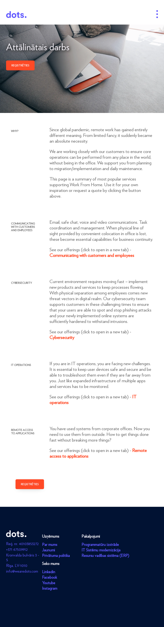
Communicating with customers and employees (91, 255)
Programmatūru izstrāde (100, 544)
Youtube (48, 582)
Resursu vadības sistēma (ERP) (105, 555)
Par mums (49, 544)
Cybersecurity (61, 337)
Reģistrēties (20, 65)
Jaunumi (48, 550)
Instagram (49, 588)
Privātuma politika (56, 555)
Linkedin (48, 571)
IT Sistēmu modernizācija (101, 550)
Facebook (49, 577)
